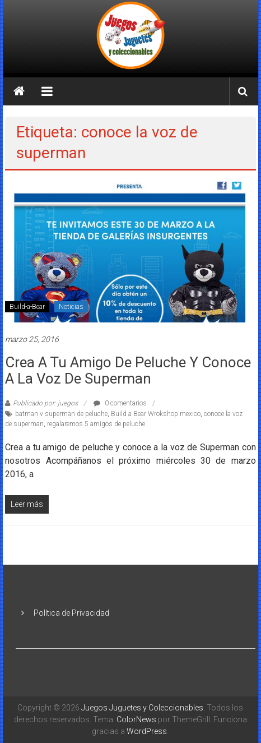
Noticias (71, 307)
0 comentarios (120, 403)
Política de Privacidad (71, 612)
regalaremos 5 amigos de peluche (96, 424)
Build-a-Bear (27, 307)
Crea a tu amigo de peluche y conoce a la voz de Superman (128, 370)
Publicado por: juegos (45, 403)
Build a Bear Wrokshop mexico (156, 414)
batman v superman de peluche (61, 414)
